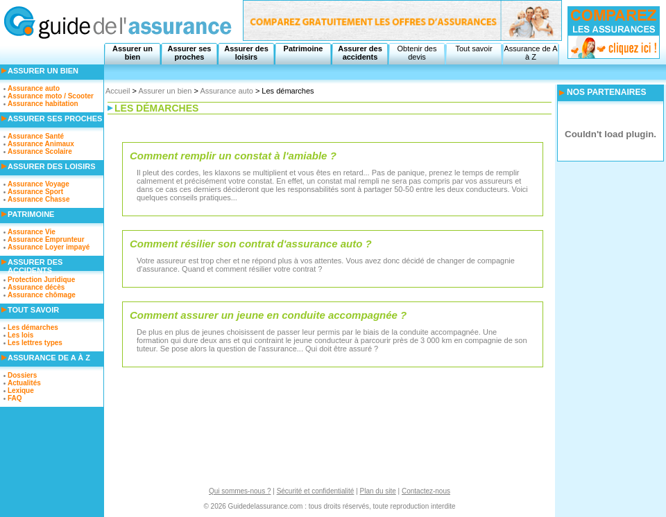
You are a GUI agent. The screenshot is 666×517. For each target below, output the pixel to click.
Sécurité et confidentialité (316, 491)
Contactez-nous (426, 491)
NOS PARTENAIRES (606, 92)
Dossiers (22, 375)
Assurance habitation (43, 103)
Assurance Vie (32, 232)
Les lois (20, 335)
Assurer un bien (132, 52)
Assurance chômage (42, 295)
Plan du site (378, 491)
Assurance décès (36, 287)
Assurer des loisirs (246, 52)
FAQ (15, 398)
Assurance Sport (35, 191)
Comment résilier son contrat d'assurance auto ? (251, 243)
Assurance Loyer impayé (48, 247)
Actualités (24, 383)
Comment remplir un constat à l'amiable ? (233, 155)
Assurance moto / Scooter (51, 96)
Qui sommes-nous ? (240, 491)
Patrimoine (303, 48)
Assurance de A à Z (530, 52)
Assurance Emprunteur (46, 239)
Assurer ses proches (190, 52)
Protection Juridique (41, 279)
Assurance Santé (36, 136)
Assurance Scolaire (40, 151)
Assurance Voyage (38, 184)
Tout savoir (473, 48)
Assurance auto (226, 91)
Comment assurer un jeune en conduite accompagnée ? (268, 315)
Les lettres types (35, 343)
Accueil (117, 91)
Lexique (21, 390)
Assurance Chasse (39, 199)
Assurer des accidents (360, 52)
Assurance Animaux (41, 144)
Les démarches (33, 327)
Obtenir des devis (417, 52)
